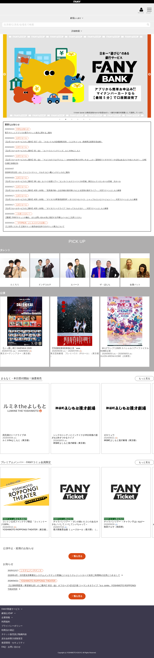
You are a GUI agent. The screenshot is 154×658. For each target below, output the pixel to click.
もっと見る (144, 378)
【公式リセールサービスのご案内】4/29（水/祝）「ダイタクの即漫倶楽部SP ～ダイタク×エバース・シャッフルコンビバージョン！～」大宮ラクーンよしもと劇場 (71, 199)
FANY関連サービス (11, 609)
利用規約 (6, 621)
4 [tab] (81, 119)
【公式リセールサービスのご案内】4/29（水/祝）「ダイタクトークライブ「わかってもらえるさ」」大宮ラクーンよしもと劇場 (56, 208)
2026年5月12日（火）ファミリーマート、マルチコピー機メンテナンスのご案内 (37, 172)
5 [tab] (87, 119)
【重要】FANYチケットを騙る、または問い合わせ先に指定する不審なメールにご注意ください (43, 217)
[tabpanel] (77, 76)
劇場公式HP (7, 613)
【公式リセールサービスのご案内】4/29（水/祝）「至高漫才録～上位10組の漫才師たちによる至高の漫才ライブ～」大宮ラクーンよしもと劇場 (63, 190)
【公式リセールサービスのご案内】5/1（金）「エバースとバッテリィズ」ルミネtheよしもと (42, 151)
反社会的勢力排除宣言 (12, 638)
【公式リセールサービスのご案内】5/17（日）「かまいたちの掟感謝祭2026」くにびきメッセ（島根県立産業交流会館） (54, 142)
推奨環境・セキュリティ (13, 642)
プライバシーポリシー (12, 626)
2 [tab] (68, 119)
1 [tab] (62, 119)
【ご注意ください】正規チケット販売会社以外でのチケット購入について (34, 226)
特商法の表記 (8, 630)
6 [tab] (93, 119)
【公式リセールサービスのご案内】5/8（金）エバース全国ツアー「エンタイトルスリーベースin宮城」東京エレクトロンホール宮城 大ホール (63, 181)
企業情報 (6, 617)
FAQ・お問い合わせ (11, 647)
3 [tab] (74, 119)
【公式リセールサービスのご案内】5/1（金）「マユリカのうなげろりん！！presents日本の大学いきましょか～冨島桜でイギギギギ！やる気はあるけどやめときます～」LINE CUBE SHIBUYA (75, 161)
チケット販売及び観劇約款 (14, 634)
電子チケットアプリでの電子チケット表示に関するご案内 (28, 133)
